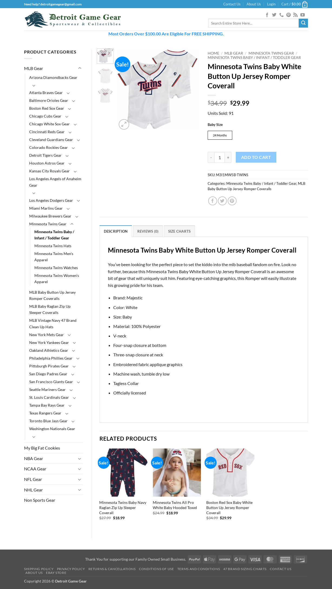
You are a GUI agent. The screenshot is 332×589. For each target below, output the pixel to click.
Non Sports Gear (39, 500)
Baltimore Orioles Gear (48, 100)
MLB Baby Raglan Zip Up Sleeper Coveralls (50, 309)
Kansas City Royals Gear (49, 171)
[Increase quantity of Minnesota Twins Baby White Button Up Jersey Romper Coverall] (228, 158)
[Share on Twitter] (222, 201)
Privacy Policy (71, 570)
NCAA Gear (35, 468)
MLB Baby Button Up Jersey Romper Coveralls (52, 295)
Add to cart (256, 158)
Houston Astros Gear (47, 163)
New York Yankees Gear (49, 342)
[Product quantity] (219, 158)
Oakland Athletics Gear (48, 350)
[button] (271, 4)
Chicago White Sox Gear (49, 124)
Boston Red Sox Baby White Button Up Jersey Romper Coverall (229, 508)
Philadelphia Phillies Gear (50, 358)
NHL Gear (33, 489)
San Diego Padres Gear (48, 374)
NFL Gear (33, 479)
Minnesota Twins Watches (56, 267)
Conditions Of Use (156, 570)
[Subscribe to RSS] (295, 15)
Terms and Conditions (198, 570)
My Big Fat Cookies (42, 447)
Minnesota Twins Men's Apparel (53, 256)
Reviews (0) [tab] (148, 232)
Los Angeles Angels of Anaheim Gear (55, 181)
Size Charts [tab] (179, 232)
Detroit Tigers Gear (45, 155)
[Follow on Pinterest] (288, 15)
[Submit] (303, 23)
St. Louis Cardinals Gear (49, 397)
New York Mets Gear (46, 334)
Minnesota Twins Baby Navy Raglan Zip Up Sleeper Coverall (122, 508)
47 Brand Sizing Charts (245, 570)
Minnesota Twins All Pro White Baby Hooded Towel (175, 506)
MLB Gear (33, 68)
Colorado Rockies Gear (48, 147)
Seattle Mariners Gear (47, 389)
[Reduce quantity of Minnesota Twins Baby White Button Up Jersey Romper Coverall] (211, 158)
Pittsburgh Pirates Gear (49, 366)
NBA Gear (33, 458)
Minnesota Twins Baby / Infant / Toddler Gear (54, 234)
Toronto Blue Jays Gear (48, 421)
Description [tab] (116, 232)
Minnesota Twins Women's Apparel (56, 278)
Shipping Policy (39, 570)
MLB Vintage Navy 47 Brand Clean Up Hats (53, 323)
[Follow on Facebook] (267, 15)
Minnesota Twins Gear (48, 224)
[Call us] (281, 15)
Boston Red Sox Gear (46, 108)
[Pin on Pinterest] (232, 201)
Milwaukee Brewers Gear (50, 216)
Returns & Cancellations (112, 570)
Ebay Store (56, 573)
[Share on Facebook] (212, 201)
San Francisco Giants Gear (51, 381)
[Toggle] (80, 68)
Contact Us (232, 4)
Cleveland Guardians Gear (51, 139)
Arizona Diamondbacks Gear (53, 77)
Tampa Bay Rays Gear (47, 405)
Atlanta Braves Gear (46, 92)
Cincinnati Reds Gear (47, 131)
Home (213, 53)
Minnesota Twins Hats (52, 245)
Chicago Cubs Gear (45, 116)
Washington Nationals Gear (52, 428)
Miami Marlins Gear (46, 208)
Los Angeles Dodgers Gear (51, 200)
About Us (254, 4)
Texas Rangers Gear (45, 413)
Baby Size (215, 125)
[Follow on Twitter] (274, 15)
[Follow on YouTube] (302, 15)
